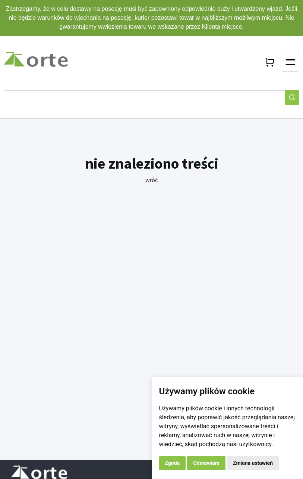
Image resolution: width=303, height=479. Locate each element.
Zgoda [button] (172, 463)
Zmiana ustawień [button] (253, 463)
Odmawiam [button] (206, 463)
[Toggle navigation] (290, 62)
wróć (151, 180)
